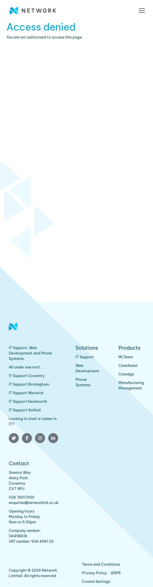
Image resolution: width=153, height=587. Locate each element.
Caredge (126, 374)
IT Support (85, 357)
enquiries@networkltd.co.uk (34, 502)
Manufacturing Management (131, 385)
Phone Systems (83, 382)
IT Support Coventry (27, 375)
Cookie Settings (96, 581)
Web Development (87, 368)
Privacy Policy (94, 573)
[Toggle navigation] (141, 10)
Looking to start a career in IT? (33, 421)
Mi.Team (126, 357)
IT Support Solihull (25, 410)
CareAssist (128, 365)
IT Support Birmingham (29, 384)
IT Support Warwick (26, 393)
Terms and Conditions (101, 564)
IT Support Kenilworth (28, 401)
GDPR (116, 573)
